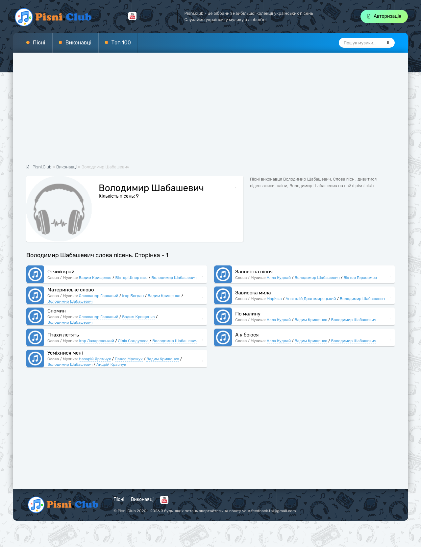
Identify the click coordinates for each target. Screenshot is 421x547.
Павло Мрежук (129, 359)
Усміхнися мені (65, 353)
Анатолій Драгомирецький (310, 298)
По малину (247, 314)
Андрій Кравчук (111, 364)
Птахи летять (63, 335)
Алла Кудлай (279, 277)
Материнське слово (70, 290)
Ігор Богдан (133, 295)
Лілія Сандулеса (133, 340)
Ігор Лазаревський (96, 340)
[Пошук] (388, 42)
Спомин (56, 311)
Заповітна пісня (254, 272)
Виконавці (78, 42)
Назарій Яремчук (95, 359)
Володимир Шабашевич (173, 277)
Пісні (39, 42)
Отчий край (60, 272)
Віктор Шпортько (131, 277)
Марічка (274, 298)
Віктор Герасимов (360, 277)
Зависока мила (253, 293)
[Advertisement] (210, 112)
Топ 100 (121, 42)
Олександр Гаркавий (98, 295)
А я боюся (247, 335)
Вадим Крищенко (95, 277)
